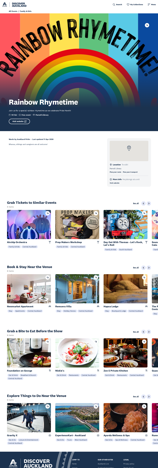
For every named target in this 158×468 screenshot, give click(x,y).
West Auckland (81, 440)
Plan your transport (130, 172)
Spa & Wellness (121, 440)
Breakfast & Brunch (28, 375)
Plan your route (115, 172)
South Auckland (125, 249)
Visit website (19, 121)
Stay (10, 311)
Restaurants (74, 375)
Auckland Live (103, 464)
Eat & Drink (13, 375)
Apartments (20, 311)
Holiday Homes (70, 311)
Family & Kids (14, 247)
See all (136, 203)
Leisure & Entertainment (28, 440)
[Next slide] (149, 203)
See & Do (12, 440)
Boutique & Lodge (119, 311)
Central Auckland (29, 247)
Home (74, 464)
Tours (69, 440)
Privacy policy (128, 464)
